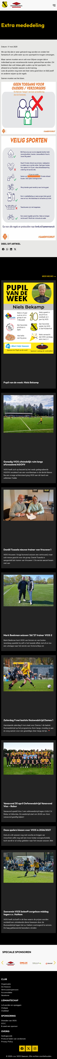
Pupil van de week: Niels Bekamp (21, 382)
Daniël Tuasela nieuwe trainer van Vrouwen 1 (27, 549)
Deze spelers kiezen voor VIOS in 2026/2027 (27, 829)
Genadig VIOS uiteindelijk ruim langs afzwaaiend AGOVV (23, 463)
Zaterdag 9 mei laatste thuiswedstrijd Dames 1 (28, 720)
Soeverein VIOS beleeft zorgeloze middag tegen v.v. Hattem (26, 913)
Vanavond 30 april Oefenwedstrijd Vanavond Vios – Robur (28, 805)
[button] (3, 249)
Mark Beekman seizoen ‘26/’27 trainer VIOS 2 (28, 635)
